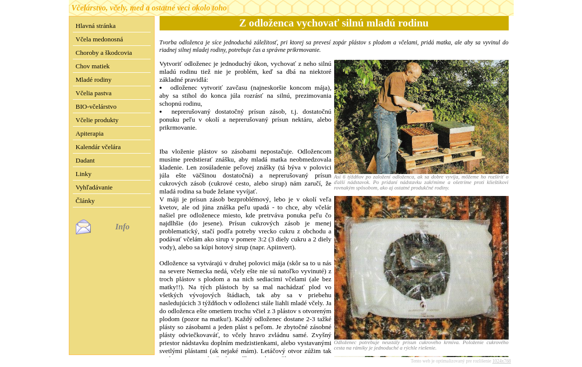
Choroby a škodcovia (104, 52)
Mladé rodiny (94, 79)
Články (85, 200)
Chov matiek (93, 66)
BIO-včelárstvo (96, 106)
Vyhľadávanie (94, 187)
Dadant (85, 160)
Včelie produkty (97, 120)
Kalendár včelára (98, 147)
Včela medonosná (99, 39)
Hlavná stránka (96, 25)
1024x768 (501, 353)
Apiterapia (90, 133)
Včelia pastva (94, 93)
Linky (84, 174)
